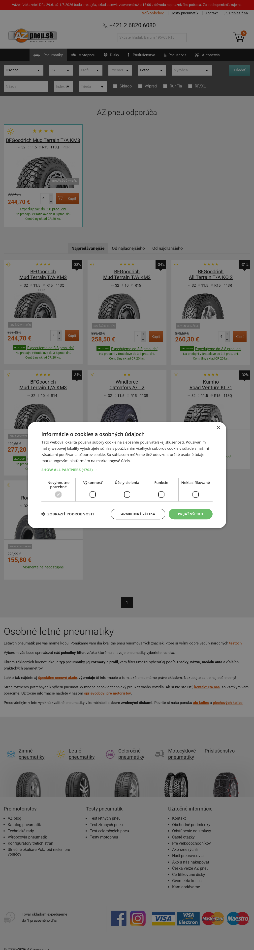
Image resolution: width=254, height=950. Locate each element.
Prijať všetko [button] (190, 513)
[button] (127, 469)
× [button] (218, 427)
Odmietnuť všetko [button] (135, 513)
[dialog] (127, 475)
